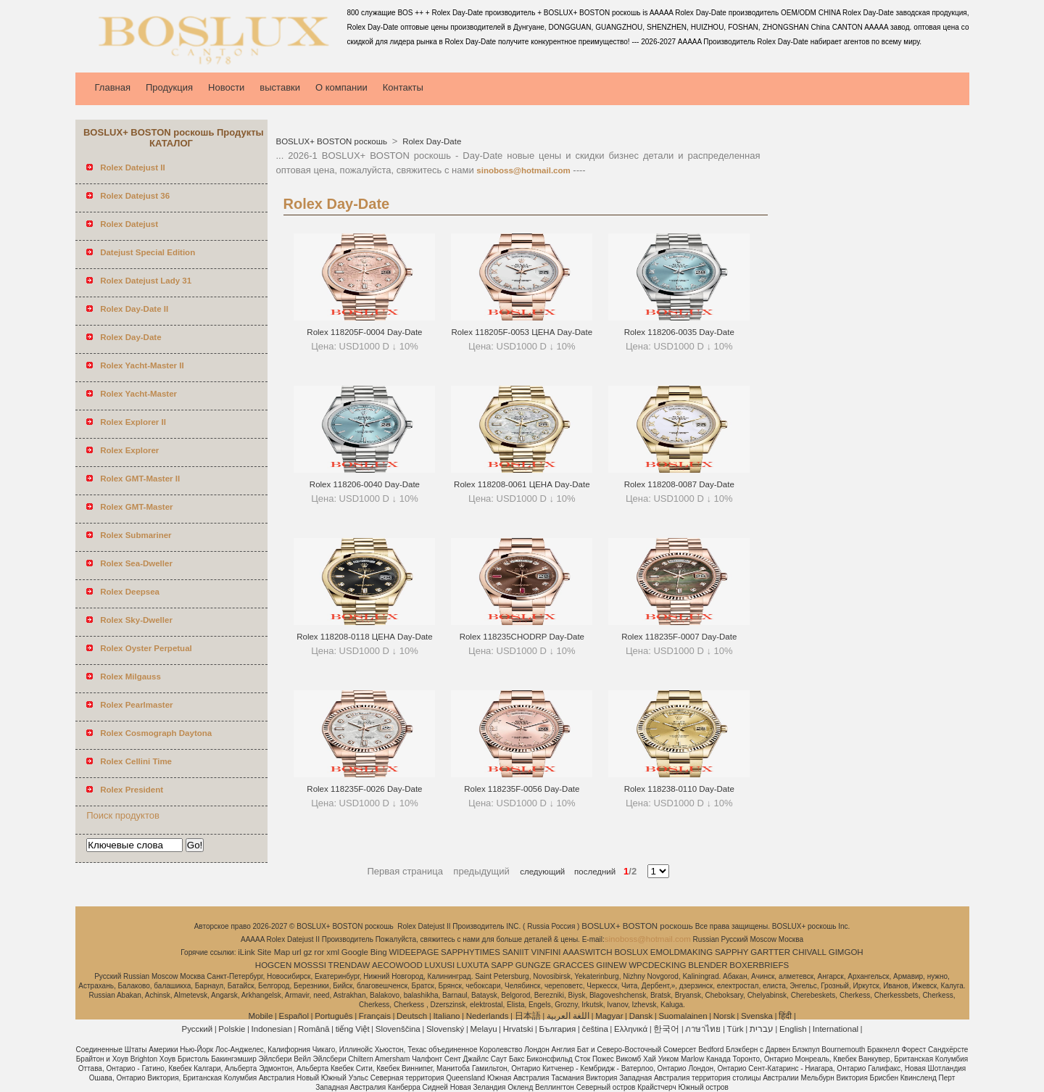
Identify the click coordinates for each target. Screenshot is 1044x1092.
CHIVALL (809, 952)
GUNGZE (533, 965)
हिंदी (785, 1016)
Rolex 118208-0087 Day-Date (679, 484)
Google (354, 952)
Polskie (231, 1029)
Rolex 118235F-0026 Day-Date (364, 789)
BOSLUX (631, 952)
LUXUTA (473, 965)
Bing (378, 952)
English (793, 1029)
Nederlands (487, 1016)
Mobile (260, 1016)
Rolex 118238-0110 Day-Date (679, 789)
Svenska (757, 1016)
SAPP (502, 965)
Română (313, 1029)
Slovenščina (398, 1029)
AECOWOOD (397, 965)
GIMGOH (846, 952)
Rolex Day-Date (430, 141)
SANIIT (515, 952)
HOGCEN (273, 965)
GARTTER (770, 952)
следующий (542, 871)
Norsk (724, 1016)
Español (293, 1016)
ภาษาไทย (703, 1029)
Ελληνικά (630, 1029)
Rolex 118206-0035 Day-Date (679, 332)
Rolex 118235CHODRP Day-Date (522, 636)
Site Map (273, 952)
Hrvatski (518, 1029)
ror (319, 952)
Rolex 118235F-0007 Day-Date (679, 636)
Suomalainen (682, 1016)
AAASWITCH (587, 952)
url (297, 952)
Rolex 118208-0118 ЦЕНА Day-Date (365, 636)
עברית (762, 1029)
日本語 (528, 1016)
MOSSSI (310, 965)
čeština (594, 1029)
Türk (735, 1029)
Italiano (446, 1016)
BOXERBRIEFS (759, 965)
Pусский (197, 1029)
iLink (246, 952)
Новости (226, 87)
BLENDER (707, 965)
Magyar (609, 1016)
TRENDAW (349, 965)
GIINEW (611, 965)
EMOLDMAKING (681, 952)
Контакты (403, 87)
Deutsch (412, 1016)
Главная (112, 87)
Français (375, 1016)
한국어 (666, 1029)
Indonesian (272, 1029)
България (557, 1029)
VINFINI (546, 952)
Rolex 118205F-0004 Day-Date (364, 332)
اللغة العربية (568, 1016)
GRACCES (573, 965)
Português (333, 1016)
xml (332, 952)
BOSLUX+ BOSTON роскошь (333, 141)
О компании (341, 87)
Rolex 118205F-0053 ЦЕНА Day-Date (522, 332)
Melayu (483, 1029)
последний (590, 871)
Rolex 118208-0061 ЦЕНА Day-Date (522, 484)
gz (307, 952)
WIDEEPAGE (414, 952)
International (835, 1029)
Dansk (641, 1016)
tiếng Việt (353, 1029)
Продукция (169, 87)
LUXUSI (440, 965)
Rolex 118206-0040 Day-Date (365, 484)
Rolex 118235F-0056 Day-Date (521, 789)
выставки (280, 87)
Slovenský (445, 1029)
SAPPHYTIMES (470, 952)
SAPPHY (732, 952)
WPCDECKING (657, 965)
